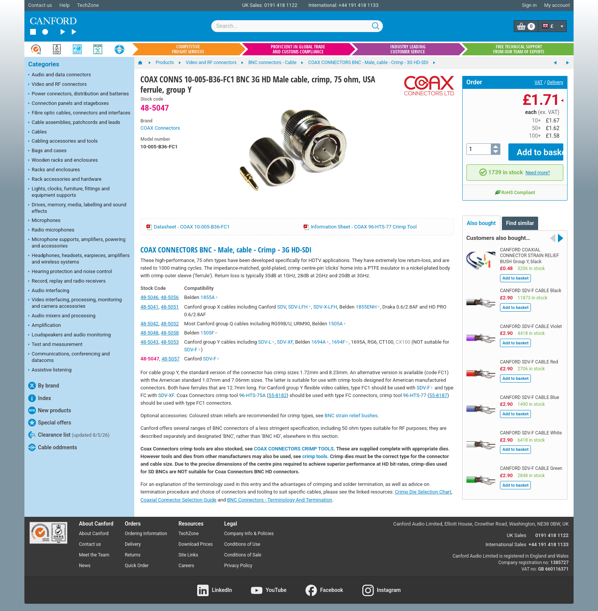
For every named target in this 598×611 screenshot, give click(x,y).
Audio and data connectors (59, 75)
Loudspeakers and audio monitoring (69, 335)
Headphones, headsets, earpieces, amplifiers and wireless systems (79, 258)
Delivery (555, 82)
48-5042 (149, 323)
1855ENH (368, 307)
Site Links (188, 555)
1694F (340, 342)
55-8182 (277, 395)
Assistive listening (50, 370)
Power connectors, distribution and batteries (78, 94)
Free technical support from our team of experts (518, 49)
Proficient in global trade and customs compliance (298, 49)
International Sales (505, 544)
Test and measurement (55, 344)
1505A (337, 323)
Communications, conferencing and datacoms (69, 357)
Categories (43, 64)
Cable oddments (52, 447)
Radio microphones (51, 230)
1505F (209, 333)
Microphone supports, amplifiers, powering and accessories (76, 242)
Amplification (44, 325)
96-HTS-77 (414, 395)
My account (557, 5)
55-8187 (438, 395)
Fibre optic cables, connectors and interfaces (79, 113)
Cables (37, 132)
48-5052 (169, 323)
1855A (210, 297)
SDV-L (266, 342)
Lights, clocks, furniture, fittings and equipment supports (68, 192)
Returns (132, 555)
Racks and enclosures (54, 170)
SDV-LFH (299, 307)
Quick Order (136, 565)
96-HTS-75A (252, 395)
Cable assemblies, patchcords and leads (74, 122)
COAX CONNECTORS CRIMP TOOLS (294, 449)
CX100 (402, 342)
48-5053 (169, 342)
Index (39, 398)
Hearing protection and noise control (70, 272)
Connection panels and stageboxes (68, 103)
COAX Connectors (160, 128)
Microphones (44, 220)
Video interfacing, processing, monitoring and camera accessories (75, 303)
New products (49, 410)
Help (64, 5)
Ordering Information (146, 533)
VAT (539, 82)
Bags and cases (47, 151)
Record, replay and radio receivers (67, 281)
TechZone (88, 5)
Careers (186, 565)
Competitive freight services (188, 49)
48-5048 (149, 333)
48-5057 (170, 359)
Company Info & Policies (249, 533)
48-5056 (169, 297)
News (84, 565)
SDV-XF (285, 342)
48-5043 (149, 342)
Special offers (49, 422)
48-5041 (149, 307)
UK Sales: (252, 5)
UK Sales (516, 535)
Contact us (40, 5)
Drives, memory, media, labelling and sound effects (77, 208)
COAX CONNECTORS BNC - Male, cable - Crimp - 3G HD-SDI (226, 249)
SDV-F (192, 349)
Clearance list (68, 435)
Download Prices (195, 544)
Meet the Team (94, 555)
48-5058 (169, 333)
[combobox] (297, 26)
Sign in (529, 5)
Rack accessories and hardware (64, 179)
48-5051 (169, 307)
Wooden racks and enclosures (63, 160)
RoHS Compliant (515, 187)
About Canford (94, 533)
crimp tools (315, 456)
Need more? (538, 167)
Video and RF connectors (57, 84)
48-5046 (149, 297)
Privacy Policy (238, 565)
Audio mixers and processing (61, 316)
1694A (321, 342)
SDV (281, 307)
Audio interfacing (48, 291)
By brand (43, 385)
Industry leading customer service (408, 49)
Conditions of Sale (242, 555)
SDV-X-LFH (325, 307)
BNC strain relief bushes (351, 415)
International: (323, 5)
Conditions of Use (242, 544)
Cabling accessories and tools (63, 141)
